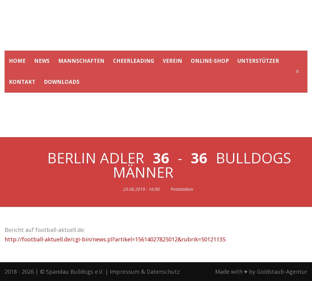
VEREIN (172, 60)
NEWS (42, 60)
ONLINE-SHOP (210, 60)
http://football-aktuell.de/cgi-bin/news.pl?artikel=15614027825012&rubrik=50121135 (115, 239)
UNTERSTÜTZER (258, 60)
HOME (17, 60)
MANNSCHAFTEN (81, 60)
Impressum (125, 271)
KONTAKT (22, 81)
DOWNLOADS (62, 81)
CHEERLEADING (133, 60)
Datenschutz (163, 271)
